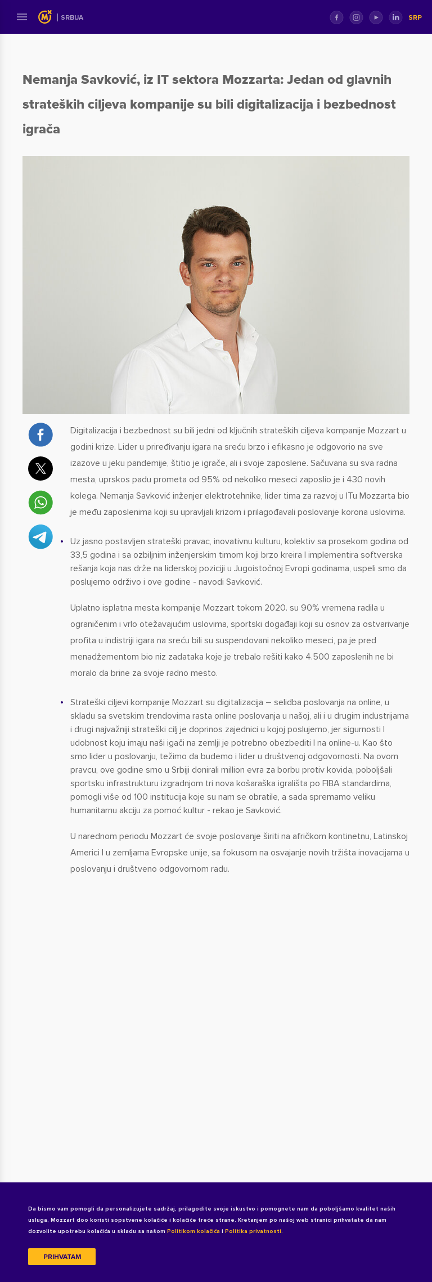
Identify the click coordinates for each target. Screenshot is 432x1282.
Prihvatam (62, 1257)
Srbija (72, 18)
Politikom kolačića (193, 1231)
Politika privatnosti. (254, 1231)
